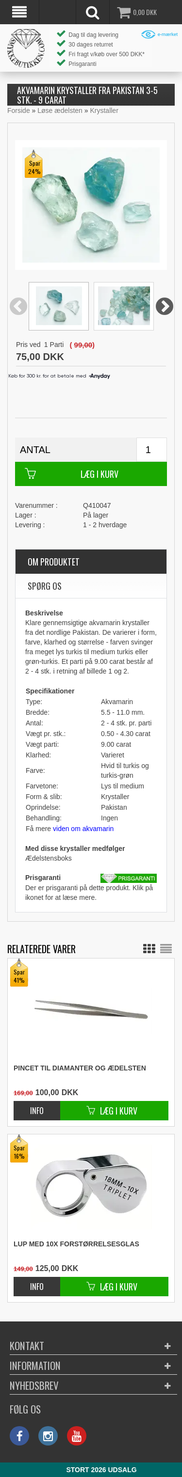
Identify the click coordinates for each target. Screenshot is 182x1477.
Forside (18, 110)
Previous (18, 307)
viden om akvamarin (83, 829)
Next (164, 307)
